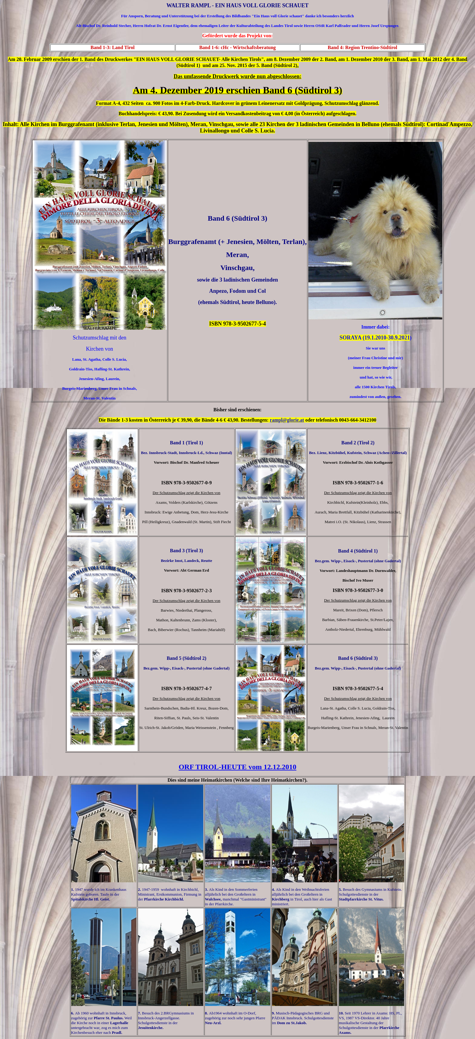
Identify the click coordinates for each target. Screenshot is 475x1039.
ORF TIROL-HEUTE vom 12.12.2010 (238, 767)
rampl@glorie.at (287, 420)
